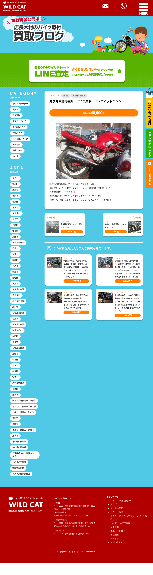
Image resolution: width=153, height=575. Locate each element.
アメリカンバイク (20, 140)
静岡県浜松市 (18, 479)
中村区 (15, 367)
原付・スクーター (20, 104)
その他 (65, 96)
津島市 (15, 403)
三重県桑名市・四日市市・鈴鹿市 (24, 465)
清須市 (15, 277)
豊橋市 (15, 446)
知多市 (15, 222)
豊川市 (15, 349)
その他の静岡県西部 (21, 485)
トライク (16, 146)
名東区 (15, 204)
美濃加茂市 (17, 337)
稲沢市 (15, 313)
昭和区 (15, 265)
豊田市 (15, 428)
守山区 (15, 186)
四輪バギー (17, 152)
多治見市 (16, 301)
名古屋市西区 (18, 355)
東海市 (15, 241)
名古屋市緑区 (18, 247)
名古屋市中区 (18, 331)
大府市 (15, 289)
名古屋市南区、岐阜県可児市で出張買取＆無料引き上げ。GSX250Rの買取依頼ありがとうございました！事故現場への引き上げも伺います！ (76, 301)
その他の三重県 (19, 473)
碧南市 (15, 192)
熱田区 (15, 343)
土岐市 (15, 361)
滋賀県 (15, 234)
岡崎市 (15, 434)
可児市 (15, 325)
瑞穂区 (15, 283)
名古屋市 (16, 216)
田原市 (15, 252)
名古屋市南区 (18, 295)
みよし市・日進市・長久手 (24, 416)
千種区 (15, 397)
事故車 (15, 110)
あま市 (15, 210)
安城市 (15, 373)
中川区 (15, 379)
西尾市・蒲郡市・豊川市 (23, 440)
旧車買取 (16, 116)
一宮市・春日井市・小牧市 (24, 409)
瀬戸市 (15, 180)
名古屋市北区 (18, 307)
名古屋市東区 (18, 319)
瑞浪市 (15, 385)
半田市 (15, 198)
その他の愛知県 (79, 96)
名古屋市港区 (18, 391)
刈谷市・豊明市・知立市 (23, 421)
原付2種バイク (19, 128)
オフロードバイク (20, 122)
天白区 (15, 228)
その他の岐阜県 (19, 458)
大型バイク (17, 134)
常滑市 (15, 259)
